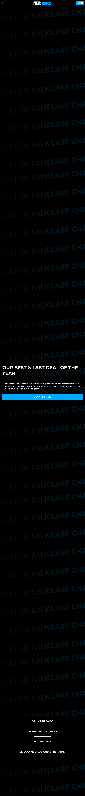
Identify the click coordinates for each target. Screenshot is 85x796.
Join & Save (42, 396)
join (80, 3)
